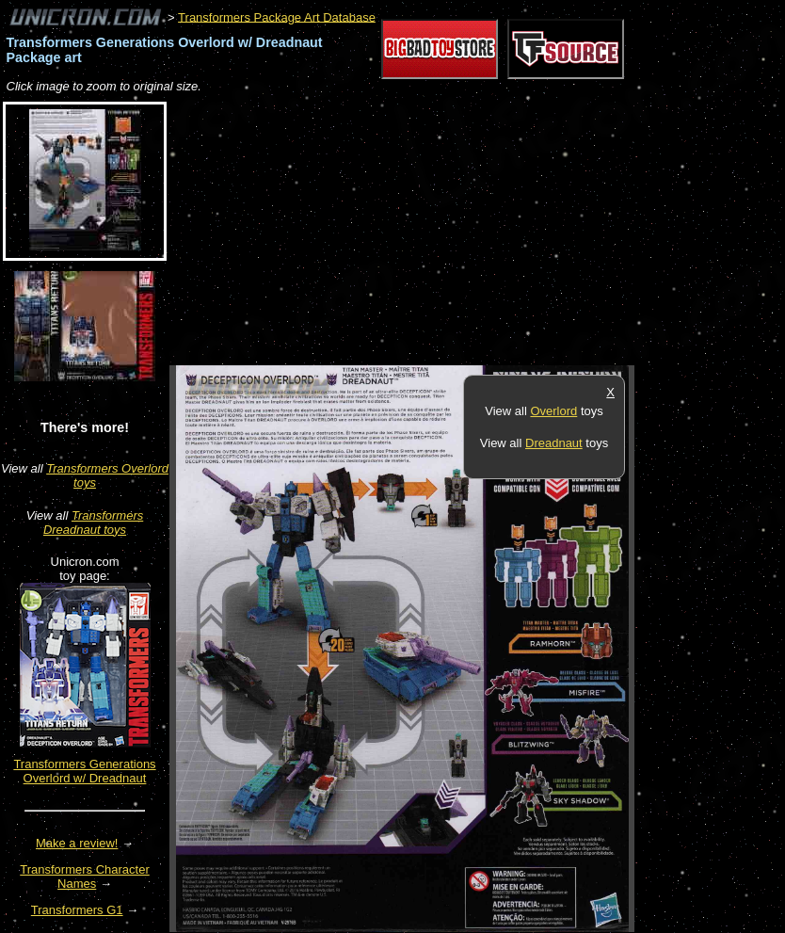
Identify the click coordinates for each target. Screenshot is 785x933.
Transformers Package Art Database (277, 16)
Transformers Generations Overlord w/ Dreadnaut (84, 771)
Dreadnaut (554, 443)
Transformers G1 (77, 910)
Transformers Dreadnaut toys (93, 522)
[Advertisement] (389, 230)
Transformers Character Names (85, 876)
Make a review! (77, 843)
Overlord (553, 411)
